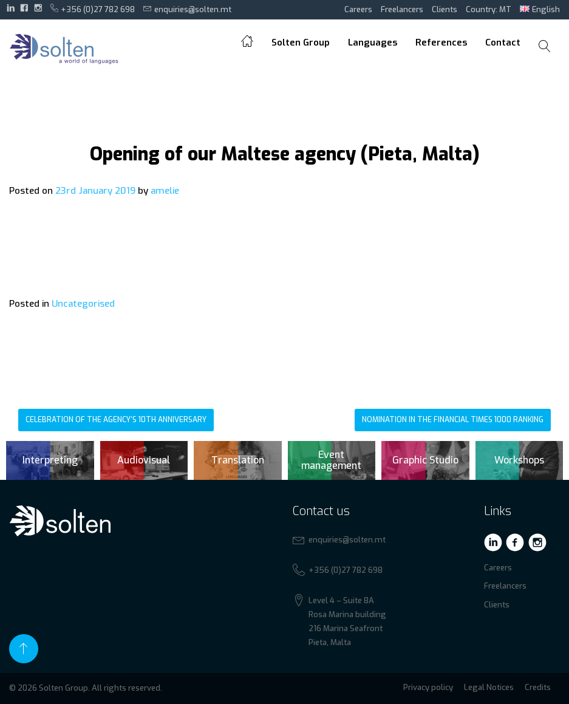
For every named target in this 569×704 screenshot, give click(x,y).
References (441, 42)
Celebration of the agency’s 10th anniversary (116, 420)
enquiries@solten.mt (187, 9)
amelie (165, 191)
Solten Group (300, 42)
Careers (358, 9)
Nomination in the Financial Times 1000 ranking (452, 420)
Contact (502, 42)
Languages (372, 42)
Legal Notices (489, 687)
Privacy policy (428, 687)
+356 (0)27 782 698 (92, 9)
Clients (444, 9)
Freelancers (402, 9)
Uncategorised (83, 304)
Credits (538, 687)
